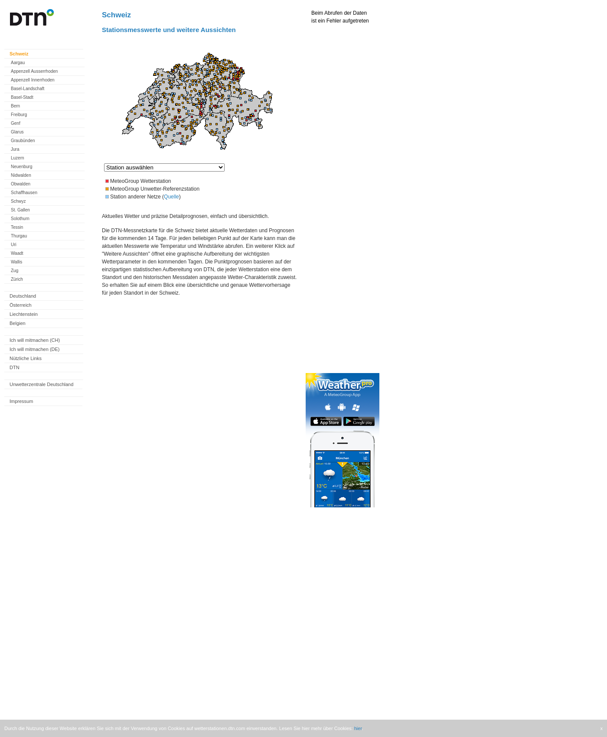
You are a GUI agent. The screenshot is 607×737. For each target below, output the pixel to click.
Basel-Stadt (22, 97)
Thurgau (19, 236)
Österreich (21, 305)
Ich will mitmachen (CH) (35, 340)
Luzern (17, 158)
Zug (14, 270)
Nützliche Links (26, 358)
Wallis (16, 262)
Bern (15, 106)
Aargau (18, 62)
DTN (15, 367)
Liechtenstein (24, 314)
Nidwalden (21, 175)
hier (358, 728)
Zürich (17, 279)
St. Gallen (20, 210)
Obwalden (20, 184)
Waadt (17, 253)
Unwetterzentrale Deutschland (41, 384)
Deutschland (23, 296)
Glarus (17, 132)
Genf (15, 123)
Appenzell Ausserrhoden (34, 71)
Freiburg (19, 114)
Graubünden (23, 140)
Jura (15, 149)
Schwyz (18, 201)
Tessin (17, 227)
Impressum (21, 401)
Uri (13, 244)
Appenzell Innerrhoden (33, 80)
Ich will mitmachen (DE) (35, 349)
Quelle (171, 197)
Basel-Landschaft (27, 88)
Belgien (18, 323)
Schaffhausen (24, 192)
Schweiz (19, 53)
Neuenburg (21, 166)
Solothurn (20, 218)
